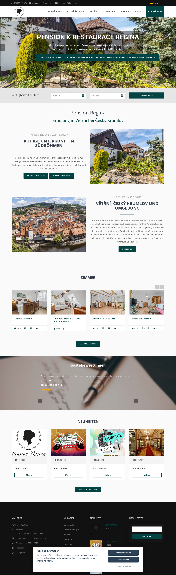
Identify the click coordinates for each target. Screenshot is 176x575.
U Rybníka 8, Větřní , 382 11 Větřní (31, 533)
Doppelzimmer (23, 318)
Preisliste (94, 11)
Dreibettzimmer (141, 318)
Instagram (72, 3)
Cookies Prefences (123, 566)
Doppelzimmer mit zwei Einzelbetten (67, 320)
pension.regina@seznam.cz (41, 3)
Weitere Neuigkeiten (88, 489)
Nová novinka (21, 468)
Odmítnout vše (123, 560)
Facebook (60, 3)
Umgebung (125, 11)
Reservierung (155, 11)
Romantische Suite (104, 318)
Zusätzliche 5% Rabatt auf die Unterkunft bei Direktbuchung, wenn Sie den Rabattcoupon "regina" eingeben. (98, 57)
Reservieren (147, 95)
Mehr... (29, 474)
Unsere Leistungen (61, 176)
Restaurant (109, 11)
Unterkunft (55, 11)
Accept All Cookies (123, 553)
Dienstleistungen (75, 11)
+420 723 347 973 (19, 3)
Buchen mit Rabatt (36, 176)
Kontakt (139, 11)
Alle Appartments (88, 344)
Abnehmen (147, 536)
